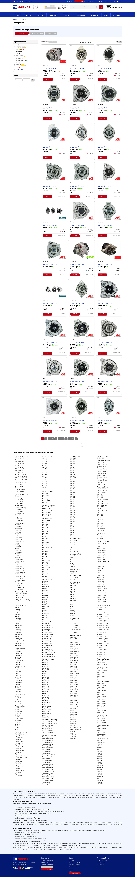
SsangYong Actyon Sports (49, 723)
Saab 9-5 (17, 699)
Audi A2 (44, 467)
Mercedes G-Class (102, 622)
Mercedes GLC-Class (103, 627)
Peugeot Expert (46, 710)
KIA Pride (44, 605)
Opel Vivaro (18, 690)
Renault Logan (101, 692)
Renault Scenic (101, 701)
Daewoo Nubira (19, 503)
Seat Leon (18, 726)
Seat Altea (18, 709)
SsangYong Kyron (47, 727)
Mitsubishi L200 (46, 638)
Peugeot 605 (45, 699)
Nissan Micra (73, 659)
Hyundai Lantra (101, 581)
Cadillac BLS (100, 458)
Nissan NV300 (74, 670)
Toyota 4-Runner (19, 734)
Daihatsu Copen (46, 509)
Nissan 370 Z (73, 641)
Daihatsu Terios (46, 514)
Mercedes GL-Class (102, 623)
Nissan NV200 (74, 668)
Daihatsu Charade (47, 507)
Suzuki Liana (73, 733)
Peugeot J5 (45, 711)
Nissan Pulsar (73, 682)
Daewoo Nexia (19, 501)
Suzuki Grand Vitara (75, 729)
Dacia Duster (46, 495)
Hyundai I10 (100, 568)
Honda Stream (74, 551)
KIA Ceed (44, 588)
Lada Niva (72, 596)
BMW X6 (72, 532)
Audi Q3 (44, 483)
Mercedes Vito (101, 656)
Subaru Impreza (101, 728)
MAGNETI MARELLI (21, 60)
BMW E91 (72, 489)
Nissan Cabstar (74, 648)
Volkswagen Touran (47, 778)
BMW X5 (72, 530)
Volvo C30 (100, 757)
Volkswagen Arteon (47, 738)
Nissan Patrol (73, 675)
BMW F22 (72, 510)
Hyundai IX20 (100, 575)
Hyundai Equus (101, 552)
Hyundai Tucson (101, 599)
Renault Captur (101, 672)
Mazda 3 (17, 611)
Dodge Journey (19, 517)
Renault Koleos (101, 687)
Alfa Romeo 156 (19, 465)
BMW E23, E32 (73, 460)
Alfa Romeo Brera (20, 472)
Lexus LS (72, 610)
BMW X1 (72, 525)
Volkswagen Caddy (47, 744)
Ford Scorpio (18, 556)
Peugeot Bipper (46, 706)
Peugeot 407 (45, 691)
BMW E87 (72, 483)
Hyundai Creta (101, 548)
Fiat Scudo (45, 564)
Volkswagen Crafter (47, 748)
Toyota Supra (18, 768)
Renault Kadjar (101, 683)
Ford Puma (18, 550)
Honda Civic (73, 542)
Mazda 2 (17, 609)
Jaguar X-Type (74, 577)
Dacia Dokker (46, 493)
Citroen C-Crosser (102, 490)
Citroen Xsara (101, 530)
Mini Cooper (73, 623)
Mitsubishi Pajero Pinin (48, 651)
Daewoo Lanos (19, 496)
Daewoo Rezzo (19, 505)
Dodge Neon (18, 518)
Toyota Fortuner (19, 750)
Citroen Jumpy (101, 523)
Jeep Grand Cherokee (21, 584)
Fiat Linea (45, 551)
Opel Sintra (18, 684)
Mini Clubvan (73, 622)
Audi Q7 (44, 487)
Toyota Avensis (19, 737)
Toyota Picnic (18, 761)
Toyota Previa (18, 763)
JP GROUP (19, 58)
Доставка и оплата (89, 1)
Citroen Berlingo (101, 489)
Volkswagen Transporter (49, 780)
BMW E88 (72, 485)
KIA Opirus (45, 597)
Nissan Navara (74, 662)
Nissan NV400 (73, 671)
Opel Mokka (18, 675)
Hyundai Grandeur (102, 563)
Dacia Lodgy (45, 497)
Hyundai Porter (101, 586)
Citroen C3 (100, 498)
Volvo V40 (99, 769)
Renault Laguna (101, 689)
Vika (18, 67)
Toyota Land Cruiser (20, 756)
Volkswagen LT (46, 758)
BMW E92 (72, 490)
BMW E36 (72, 463)
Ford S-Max (18, 554)
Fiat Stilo (44, 571)
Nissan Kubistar (74, 655)
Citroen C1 (99, 494)
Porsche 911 (100, 661)
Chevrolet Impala (101, 471)
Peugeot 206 (45, 670)
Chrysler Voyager (19, 491)
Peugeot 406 (45, 690)
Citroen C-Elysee (101, 492)
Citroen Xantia (101, 528)
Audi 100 (44, 458)
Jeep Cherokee (19, 578)
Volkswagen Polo (47, 766)
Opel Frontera (19, 668)
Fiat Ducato (45, 542)
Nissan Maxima (74, 657)
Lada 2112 (72, 591)
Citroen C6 (100, 512)
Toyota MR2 (18, 759)
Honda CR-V (73, 544)
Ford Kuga (18, 545)
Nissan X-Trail (73, 704)
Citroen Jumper (101, 521)
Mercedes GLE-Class (103, 629)
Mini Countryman (74, 631)
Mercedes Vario (101, 652)
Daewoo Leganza (20, 498)
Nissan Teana (73, 693)
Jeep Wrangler (19, 589)
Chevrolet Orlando (102, 477)
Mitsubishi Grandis (47, 636)
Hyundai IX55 (100, 579)
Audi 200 (44, 460)
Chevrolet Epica (101, 468)
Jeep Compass (19, 582)
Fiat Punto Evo (46, 560)
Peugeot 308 (46, 682)
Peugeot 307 (45, 681)
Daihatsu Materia (47, 510)
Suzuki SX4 (73, 737)
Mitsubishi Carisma (47, 627)
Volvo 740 (99, 749)
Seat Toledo (18, 729)
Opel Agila (18, 651)
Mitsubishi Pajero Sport (48, 652)
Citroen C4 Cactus (102, 505)
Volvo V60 (99, 773)
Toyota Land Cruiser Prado (22, 757)
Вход (119, 1)
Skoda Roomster (74, 721)
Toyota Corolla (19, 747)
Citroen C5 (100, 509)
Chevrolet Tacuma (102, 480)
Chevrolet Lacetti (101, 473)
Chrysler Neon (19, 488)
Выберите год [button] (51, 33)
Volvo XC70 (100, 782)
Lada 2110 (72, 587)
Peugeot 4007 (46, 684)
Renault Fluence (101, 680)
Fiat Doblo (45, 540)
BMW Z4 (72, 536)
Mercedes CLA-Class (103, 613)
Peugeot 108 (45, 666)
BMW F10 (72, 500)
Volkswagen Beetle (47, 740)
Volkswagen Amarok (48, 737)
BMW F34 (72, 521)
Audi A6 (44, 474)
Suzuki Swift (73, 735)
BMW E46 (72, 469)
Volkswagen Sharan (47, 769)
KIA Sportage (46, 617)
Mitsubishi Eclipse (47, 631)
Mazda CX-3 (18, 623)
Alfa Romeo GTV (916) (21, 478)
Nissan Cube (73, 650)
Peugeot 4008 (46, 686)
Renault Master (101, 694)
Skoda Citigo (73, 709)
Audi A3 (44, 469)
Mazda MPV (18, 632)
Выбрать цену (47, 79)
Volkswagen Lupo (47, 760)
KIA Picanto (45, 601)
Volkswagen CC (46, 746)
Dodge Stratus (19, 520)
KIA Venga (45, 619)
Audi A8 (44, 478)
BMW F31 (72, 516)
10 (72, 438)
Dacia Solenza (46, 502)
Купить (75, 79)
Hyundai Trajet (101, 597)
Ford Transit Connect (21, 568)
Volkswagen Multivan (48, 762)
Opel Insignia (18, 670)
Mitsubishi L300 (46, 640)
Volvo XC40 (100, 778)
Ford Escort (18, 532)
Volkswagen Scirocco (48, 767)
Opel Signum (18, 682)
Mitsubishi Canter (47, 625)
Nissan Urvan (73, 700)
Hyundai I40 (100, 574)
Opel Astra (18, 657)
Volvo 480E (100, 747)
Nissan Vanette (74, 702)
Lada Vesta (73, 600)
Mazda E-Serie (19, 631)
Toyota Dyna (18, 748)
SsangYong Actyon (47, 721)
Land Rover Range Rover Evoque (24, 601)
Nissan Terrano (74, 695)
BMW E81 (72, 480)
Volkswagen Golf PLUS (48, 755)
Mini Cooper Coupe (75, 627)
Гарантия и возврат (102, 1)
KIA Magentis (45, 595)
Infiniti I (71, 561)
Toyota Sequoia (19, 766)
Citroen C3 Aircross (102, 499)
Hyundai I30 (100, 572)
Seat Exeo (18, 720)
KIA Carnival (45, 586)
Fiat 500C (45, 524)
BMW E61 (72, 472)
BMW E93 (72, 492)
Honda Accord (73, 540)
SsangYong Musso (47, 729)
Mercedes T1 (100, 647)
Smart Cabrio (100, 717)
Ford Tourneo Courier (21, 563)
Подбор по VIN (79, 1)
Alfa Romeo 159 (19, 467)
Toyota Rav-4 (18, 765)
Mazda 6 (17, 616)
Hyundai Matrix (101, 583)
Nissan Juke (73, 653)
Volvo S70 (99, 764)
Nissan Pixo (73, 677)
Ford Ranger (18, 552)
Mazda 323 (18, 613)
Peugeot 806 (46, 702)
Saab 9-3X (18, 698)
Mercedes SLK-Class (102, 642)
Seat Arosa (18, 715)
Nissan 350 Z (73, 639)
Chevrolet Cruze (101, 466)
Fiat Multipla (45, 555)
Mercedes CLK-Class (102, 616)
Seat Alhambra (19, 708)
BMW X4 (72, 529)
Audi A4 (44, 471)
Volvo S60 (100, 762)
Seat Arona (18, 713)
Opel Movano (18, 679)
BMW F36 (72, 523)
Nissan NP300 (73, 666)
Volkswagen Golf (47, 753)
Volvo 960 (100, 755)
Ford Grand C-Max (20, 541)
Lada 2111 (72, 589)
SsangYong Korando (47, 725)
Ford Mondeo (18, 548)
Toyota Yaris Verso (20, 776)
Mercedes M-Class (102, 633)
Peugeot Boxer (46, 708)
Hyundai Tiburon (101, 595)
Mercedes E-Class (102, 620)
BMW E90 (72, 487)
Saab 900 (18, 701)
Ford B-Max (18, 525)
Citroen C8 (100, 514)
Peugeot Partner (46, 713)
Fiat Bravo (45, 535)
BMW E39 (72, 467)
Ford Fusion (18, 537)
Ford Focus (18, 536)
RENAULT (21, 65)
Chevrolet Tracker (102, 482)
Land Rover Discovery (21, 595)
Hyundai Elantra (101, 550)
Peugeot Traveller (47, 717)
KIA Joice (45, 594)
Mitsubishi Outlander (48, 647)
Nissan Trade (73, 699)
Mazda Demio (18, 629)
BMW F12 (72, 503)
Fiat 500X (45, 527)
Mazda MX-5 (18, 636)
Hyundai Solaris (101, 590)
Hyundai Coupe (101, 546)
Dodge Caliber (19, 511)
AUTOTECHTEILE (21, 47)
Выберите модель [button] (37, 33)
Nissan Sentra (73, 686)
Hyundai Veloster (101, 601)
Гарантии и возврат (74, 864)
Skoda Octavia (74, 718)
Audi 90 (44, 463)
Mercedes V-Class (102, 649)
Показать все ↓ (19, 69)
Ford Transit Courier (20, 570)
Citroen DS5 (100, 519)
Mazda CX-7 (18, 627)
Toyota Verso (18, 772)
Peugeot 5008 (46, 695)
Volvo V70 (99, 775)
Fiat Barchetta (46, 531)
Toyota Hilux (18, 754)
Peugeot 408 (46, 693)
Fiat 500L (45, 526)
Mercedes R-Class (102, 634)
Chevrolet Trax (101, 484)
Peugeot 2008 (46, 668)
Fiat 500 (44, 522)
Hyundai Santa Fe (102, 588)
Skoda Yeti (73, 725)
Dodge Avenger (19, 509)
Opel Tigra (18, 686)
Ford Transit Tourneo (20, 574)
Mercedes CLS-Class (103, 618)
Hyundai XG (100, 603)
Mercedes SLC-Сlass (103, 640)
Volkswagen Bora (47, 742)
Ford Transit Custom (20, 572)
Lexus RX (72, 613)
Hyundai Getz (100, 557)
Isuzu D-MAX (73, 571)
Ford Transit (18, 566)
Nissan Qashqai (74, 684)
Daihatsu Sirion (46, 512)
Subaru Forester (101, 727)
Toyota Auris (18, 736)
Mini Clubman (73, 620)
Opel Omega (18, 680)
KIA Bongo (45, 583)
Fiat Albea (45, 529)
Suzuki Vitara (73, 738)
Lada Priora (73, 598)
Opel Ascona (18, 655)
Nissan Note (73, 664)
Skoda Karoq (73, 714)
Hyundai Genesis (101, 556)
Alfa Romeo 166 (19, 471)
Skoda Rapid (73, 719)
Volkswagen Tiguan (47, 775)
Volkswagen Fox (46, 751)
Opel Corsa (18, 664)
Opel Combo (18, 662)
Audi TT (44, 489)
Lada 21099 (73, 585)
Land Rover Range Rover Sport (23, 603)
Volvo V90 (100, 776)
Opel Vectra (18, 688)
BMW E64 (72, 476)
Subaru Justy (100, 730)
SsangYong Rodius (47, 732)
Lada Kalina (73, 593)
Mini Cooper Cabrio (75, 625)
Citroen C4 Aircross (102, 503)
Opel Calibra (18, 659)
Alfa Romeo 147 (19, 461)
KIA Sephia (45, 610)
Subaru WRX (100, 736)
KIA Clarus (45, 592)
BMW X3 (72, 527)
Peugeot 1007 (46, 661)
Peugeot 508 (46, 697)
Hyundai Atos (100, 545)
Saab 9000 (18, 703)
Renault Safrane (101, 698)
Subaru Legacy (101, 732)
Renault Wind (100, 712)
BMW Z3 (72, 534)
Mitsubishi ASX (46, 623)
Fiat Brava (45, 533)
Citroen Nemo (101, 525)
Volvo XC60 (100, 780)
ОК (32, 80)
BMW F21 (72, 509)
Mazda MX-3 (18, 634)
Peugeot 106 (45, 662)
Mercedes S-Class (102, 636)
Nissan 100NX (73, 637)
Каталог (71, 869)
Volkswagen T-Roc (47, 773)
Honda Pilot (73, 549)
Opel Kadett (18, 671)
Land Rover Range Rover (22, 599)
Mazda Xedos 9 (19, 645)
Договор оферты (73, 867)
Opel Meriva (18, 673)
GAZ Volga (100, 538)
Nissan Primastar (74, 679)
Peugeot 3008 (46, 675)
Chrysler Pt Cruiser (20, 490)
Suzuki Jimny (73, 731)
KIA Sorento (45, 614)
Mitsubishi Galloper (47, 634)
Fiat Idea (44, 549)
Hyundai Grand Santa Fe (103, 561)
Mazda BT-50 (18, 622)
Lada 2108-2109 (74, 584)
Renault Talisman (101, 703)
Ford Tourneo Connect (21, 561)
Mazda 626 (18, 618)
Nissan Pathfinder (74, 673)
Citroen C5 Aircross (102, 510)
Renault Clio (100, 674)
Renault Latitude (101, 690)
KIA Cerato (45, 590)
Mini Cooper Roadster (75, 629)
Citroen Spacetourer (102, 527)
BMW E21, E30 (73, 458)
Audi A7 (44, 476)
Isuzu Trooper (73, 573)
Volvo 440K (100, 744)
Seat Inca (17, 724)
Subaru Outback (101, 734)
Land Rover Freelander (21, 597)
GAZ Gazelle (100, 535)
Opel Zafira (18, 691)
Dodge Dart (18, 515)
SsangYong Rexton (47, 730)
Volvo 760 (99, 751)
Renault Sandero (101, 700)
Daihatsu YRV (46, 516)
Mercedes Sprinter (102, 645)
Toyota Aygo (18, 739)
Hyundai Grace (101, 559)
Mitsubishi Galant (47, 633)
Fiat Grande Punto (47, 547)
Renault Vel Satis (101, 710)
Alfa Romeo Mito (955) (21, 480)
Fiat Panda (45, 557)
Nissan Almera (74, 642)
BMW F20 (72, 507)
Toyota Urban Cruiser (21, 770)
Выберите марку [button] (21, 33)
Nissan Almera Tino (75, 644)
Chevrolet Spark (101, 479)
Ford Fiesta (18, 534)
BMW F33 (72, 519)
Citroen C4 (100, 501)
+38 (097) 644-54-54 (47, 860)
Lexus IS (72, 608)
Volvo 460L (100, 746)
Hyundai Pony (100, 585)
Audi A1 (44, 465)
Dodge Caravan (19, 513)
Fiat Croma (45, 538)
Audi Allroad (45, 480)
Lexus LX (72, 612)
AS (17, 45)
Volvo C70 (99, 758)
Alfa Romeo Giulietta (20, 474)
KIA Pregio (45, 603)
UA (71, 1)
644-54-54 (38, 6)
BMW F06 (72, 496)
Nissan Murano (74, 661)
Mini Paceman (73, 632)
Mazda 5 (17, 614)
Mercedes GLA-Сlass (103, 625)
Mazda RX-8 (18, 642)
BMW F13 (72, 505)
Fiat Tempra (45, 575)
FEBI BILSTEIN (20, 56)
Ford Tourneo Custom (21, 565)
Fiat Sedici (45, 566)
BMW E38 (72, 465)
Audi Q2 (44, 481)
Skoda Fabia (73, 710)
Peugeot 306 (45, 679)
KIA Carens (45, 585)
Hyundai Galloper (101, 554)
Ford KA (17, 543)
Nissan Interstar (74, 651)
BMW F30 (72, 514)
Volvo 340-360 (101, 742)
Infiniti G (72, 559)
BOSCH (19, 51)
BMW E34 (72, 461)
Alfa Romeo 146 (19, 460)
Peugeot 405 (45, 688)
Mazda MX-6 (18, 638)
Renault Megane (101, 696)
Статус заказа (75, 873)
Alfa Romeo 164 (19, 469)
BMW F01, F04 (73, 494)
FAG (18, 54)
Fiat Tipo (44, 576)
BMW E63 (72, 474)
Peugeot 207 (45, 671)
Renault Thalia (101, 705)
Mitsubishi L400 (46, 642)
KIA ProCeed (45, 606)
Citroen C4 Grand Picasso (104, 507)
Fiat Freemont (46, 546)
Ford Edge (18, 530)
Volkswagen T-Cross (48, 771)
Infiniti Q (72, 565)
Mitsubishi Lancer (47, 643)
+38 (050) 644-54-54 (47, 862)
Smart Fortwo (101, 720)
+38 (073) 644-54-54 (47, 864)
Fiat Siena (45, 569)
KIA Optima (45, 599)
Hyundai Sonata (101, 592)
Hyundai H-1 (100, 565)
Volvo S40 (100, 760)
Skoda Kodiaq (73, 716)
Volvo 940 (100, 753)
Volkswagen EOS (47, 749)
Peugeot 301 (45, 677)
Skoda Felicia (73, 712)
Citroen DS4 (100, 518)
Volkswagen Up (46, 782)
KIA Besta (45, 581)
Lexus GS (72, 606)
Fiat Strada (45, 573)
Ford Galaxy (18, 539)
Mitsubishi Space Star (48, 654)
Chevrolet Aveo (101, 462)
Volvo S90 (100, 767)
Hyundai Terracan (102, 594)
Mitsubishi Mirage (47, 645)
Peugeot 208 (46, 673)
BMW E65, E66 (73, 478)
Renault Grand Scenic (103, 681)
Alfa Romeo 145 (19, 458)
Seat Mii (17, 728)
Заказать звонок (47, 867)
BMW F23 (72, 512)
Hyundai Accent (101, 543)
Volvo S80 (100, 766)
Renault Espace (101, 678)
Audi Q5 (44, 485)
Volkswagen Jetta (47, 757)
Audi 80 (44, 461)
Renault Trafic (100, 707)
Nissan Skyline (74, 688)
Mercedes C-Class (102, 609)
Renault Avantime (102, 671)
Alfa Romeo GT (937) (21, 476)
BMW (20, 49)
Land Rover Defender (21, 594)
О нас (70, 871)
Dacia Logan (45, 499)
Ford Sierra (18, 557)
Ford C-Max (18, 527)
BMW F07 (72, 498)
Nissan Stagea (74, 690)
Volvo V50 (100, 771)
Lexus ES (72, 604)
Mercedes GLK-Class (102, 631)
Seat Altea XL (19, 711)
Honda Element (74, 546)
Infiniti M (72, 563)
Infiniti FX (72, 557)
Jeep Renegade (19, 587)
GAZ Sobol (100, 537)
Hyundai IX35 (100, 577)
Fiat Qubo (45, 562)
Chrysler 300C (19, 484)
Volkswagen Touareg (48, 777)
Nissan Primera (74, 680)
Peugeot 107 (45, 664)
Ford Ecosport (19, 528)
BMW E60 (72, 471)
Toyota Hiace (18, 752)
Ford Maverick (19, 546)
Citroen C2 (100, 496)
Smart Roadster (101, 722)
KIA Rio (44, 608)
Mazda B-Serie (19, 620)
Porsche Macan (101, 662)
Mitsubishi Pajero (47, 649)
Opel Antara (18, 653)
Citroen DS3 (100, 516)
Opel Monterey (19, 677)
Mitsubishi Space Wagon (49, 656)
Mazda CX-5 (18, 625)
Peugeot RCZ (46, 715)
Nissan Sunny (73, 691)
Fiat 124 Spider (46, 520)
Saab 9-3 (17, 696)
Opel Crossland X (20, 666)
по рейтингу (52, 41)
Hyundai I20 (100, 570)
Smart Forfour (101, 719)
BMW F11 (72, 501)
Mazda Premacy (19, 640)
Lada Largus (73, 594)
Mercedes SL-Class (102, 638)
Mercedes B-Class (102, 607)
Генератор (45, 65)
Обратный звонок (50, 8)
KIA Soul (44, 615)
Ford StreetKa (19, 559)
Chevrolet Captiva (102, 464)
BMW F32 (72, 518)
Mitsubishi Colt (46, 629)
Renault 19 (100, 669)
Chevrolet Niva (101, 475)
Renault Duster (101, 676)
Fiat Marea (45, 553)
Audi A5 (44, 472)
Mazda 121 (17, 607)
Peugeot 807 (45, 704)
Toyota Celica (18, 745)
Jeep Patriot (18, 585)
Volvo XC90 (100, 784)
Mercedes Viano (101, 654)
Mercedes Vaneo (101, 651)
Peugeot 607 (45, 700)
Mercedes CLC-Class (103, 614)
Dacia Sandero (46, 500)
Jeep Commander (20, 580)
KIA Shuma (45, 612)
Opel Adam (18, 650)
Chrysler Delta (19, 486)
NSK (18, 63)
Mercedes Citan (101, 611)
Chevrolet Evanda (102, 470)
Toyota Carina (19, 743)
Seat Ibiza (17, 722)
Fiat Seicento (46, 567)
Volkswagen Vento (47, 784)
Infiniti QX (72, 567)
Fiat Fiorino (45, 544)
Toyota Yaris (18, 774)
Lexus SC (72, 615)
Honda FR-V (73, 548)
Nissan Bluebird (74, 646)
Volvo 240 (99, 740)
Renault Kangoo (101, 685)
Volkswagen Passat (47, 764)
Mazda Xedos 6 (19, 643)
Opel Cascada (19, 661)
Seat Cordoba (19, 718)
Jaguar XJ (73, 579)
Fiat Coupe (45, 537)
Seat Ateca (18, 717)
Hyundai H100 (100, 566)
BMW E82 (72, 481)
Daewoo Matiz (19, 499)
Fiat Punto (45, 558)
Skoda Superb (73, 723)
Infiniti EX (72, 556)
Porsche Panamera (102, 664)
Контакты (112, 1)
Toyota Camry (19, 741)
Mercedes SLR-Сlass (103, 643)
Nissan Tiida (73, 697)
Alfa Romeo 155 (19, 463)
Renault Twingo (101, 709)
